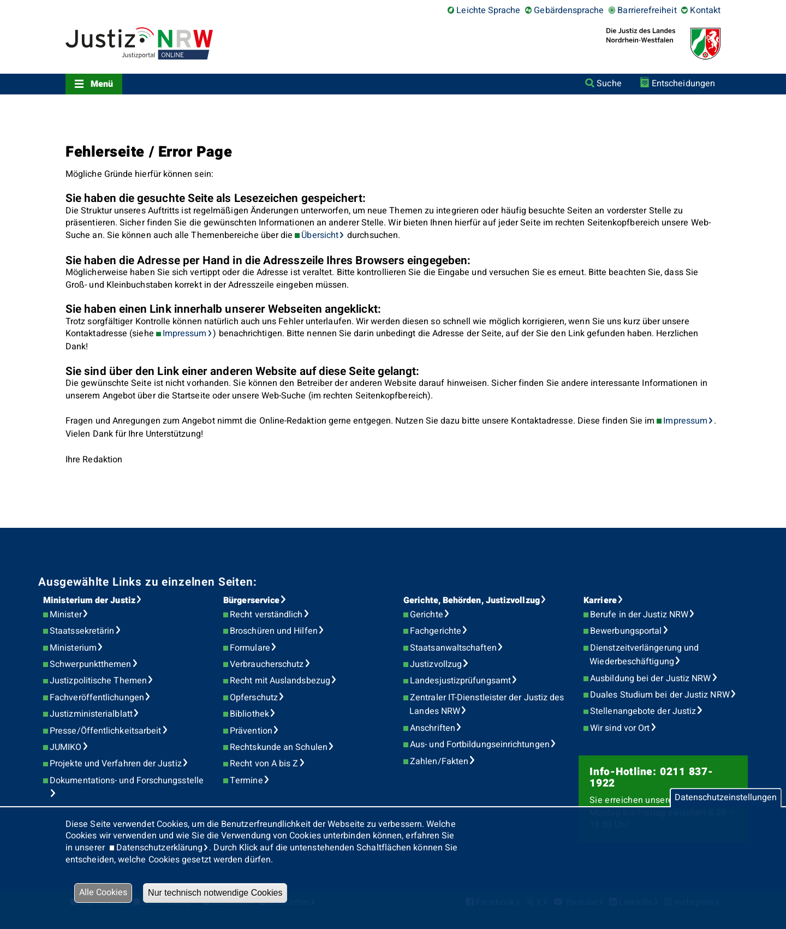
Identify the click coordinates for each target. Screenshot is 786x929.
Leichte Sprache (488, 10)
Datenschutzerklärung (159, 847)
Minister (66, 614)
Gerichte (426, 614)
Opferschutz (254, 697)
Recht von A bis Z (264, 763)
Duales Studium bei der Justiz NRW (660, 694)
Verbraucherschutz (266, 664)
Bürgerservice (251, 600)
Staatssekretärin (82, 631)
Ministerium (73, 647)
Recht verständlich (266, 614)
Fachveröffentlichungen (97, 697)
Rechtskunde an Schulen (278, 747)
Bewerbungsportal (626, 631)
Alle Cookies (103, 892)
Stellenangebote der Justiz (643, 711)
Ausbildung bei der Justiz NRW (650, 678)
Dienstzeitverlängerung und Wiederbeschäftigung (644, 655)
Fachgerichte (435, 631)
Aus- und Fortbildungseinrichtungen (480, 744)
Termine (246, 780)
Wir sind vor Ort (620, 728)
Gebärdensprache (569, 10)
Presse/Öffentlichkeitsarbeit (105, 730)
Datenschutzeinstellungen (726, 797)
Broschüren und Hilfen (274, 631)
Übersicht (319, 235)
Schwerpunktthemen (90, 664)
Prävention (251, 730)
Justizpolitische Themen (98, 680)
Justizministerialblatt (91, 713)
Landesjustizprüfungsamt (460, 680)
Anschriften (432, 728)
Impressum (185, 333)
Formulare (250, 647)
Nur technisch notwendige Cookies (215, 892)
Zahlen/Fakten (439, 761)
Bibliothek (249, 713)
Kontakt (705, 10)
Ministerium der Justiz (89, 600)
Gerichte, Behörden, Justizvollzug (471, 600)
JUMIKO (65, 747)
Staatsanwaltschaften (453, 647)
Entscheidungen (683, 83)
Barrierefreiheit (646, 10)
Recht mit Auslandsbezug (280, 680)
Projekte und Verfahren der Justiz (116, 763)
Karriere (600, 600)
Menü (102, 84)
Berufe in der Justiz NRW (639, 614)
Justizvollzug (436, 664)
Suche (609, 83)
